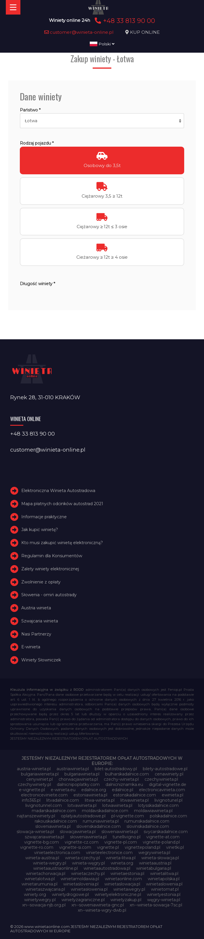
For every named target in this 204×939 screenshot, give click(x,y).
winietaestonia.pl (127, 873)
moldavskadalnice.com (105, 810)
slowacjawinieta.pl (78, 831)
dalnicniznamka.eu (124, 784)
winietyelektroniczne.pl (118, 894)
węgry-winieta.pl (163, 899)
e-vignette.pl (32, 789)
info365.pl (31, 800)
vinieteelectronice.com (109, 852)
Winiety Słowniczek (41, 660)
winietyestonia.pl (163, 894)
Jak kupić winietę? (39, 529)
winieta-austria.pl (42, 857)
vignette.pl (108, 847)
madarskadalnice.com (54, 810)
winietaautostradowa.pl (107, 868)
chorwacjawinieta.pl (78, 779)
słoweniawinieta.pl (88, 836)
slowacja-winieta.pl (35, 831)
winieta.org (122, 863)
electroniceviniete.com (44, 795)
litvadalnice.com (62, 800)
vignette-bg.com (41, 842)
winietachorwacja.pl (45, 873)
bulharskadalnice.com (127, 774)
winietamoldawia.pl (80, 878)
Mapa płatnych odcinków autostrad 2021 (62, 503)
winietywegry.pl (40, 899)
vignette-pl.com (120, 842)
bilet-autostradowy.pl (116, 768)
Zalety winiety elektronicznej (50, 568)
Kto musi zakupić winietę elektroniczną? (62, 542)
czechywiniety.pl (34, 784)
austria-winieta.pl (34, 768)
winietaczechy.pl (88, 873)
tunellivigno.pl (126, 836)
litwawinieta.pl (134, 800)
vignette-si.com (75, 847)
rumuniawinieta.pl (101, 821)
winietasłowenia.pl (89, 889)
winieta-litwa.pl (121, 857)
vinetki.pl (175, 847)
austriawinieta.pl (73, 768)
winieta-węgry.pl (88, 863)
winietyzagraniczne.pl (83, 899)
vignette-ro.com (36, 847)
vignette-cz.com (82, 842)
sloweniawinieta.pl (119, 831)
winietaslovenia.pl (81, 884)
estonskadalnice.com (134, 795)
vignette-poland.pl (161, 842)
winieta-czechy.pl (82, 857)
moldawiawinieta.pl (153, 810)
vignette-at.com (163, 836)
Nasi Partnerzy (36, 634)
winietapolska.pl (164, 878)
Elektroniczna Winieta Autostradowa (58, 490)
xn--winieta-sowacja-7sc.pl (156, 905)
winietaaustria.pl (155, 863)
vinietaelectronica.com (57, 852)
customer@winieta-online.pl (79, 32)
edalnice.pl (122, 789)
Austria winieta (36, 607)
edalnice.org (93, 789)
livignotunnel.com (43, 805)
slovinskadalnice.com (147, 826)
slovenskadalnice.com (98, 826)
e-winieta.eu (63, 789)
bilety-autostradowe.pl (165, 768)
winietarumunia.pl (39, 884)
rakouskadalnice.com (56, 821)
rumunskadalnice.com (146, 821)
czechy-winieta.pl (121, 779)
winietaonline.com (123, 878)
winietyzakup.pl (125, 899)
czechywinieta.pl (161, 779)
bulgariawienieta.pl (40, 774)
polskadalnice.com (168, 816)
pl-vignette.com (127, 816)
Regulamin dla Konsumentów (51, 555)
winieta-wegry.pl (49, 863)
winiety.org (35, 894)
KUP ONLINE (145, 32)
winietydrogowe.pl (70, 894)
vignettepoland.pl (142, 847)
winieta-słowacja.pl (160, 857)
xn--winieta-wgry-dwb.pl (102, 910)
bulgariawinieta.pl (81, 774)
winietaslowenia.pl (164, 884)
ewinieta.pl (172, 795)
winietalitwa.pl (164, 873)
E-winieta (30, 647)
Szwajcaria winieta (39, 621)
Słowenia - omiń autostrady (49, 594)
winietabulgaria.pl (153, 868)
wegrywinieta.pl (154, 852)
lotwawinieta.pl (117, 805)
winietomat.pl (165, 889)
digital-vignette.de (167, 784)
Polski (102, 44)
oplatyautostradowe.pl (83, 816)
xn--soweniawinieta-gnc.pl (97, 905)
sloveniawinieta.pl (53, 826)
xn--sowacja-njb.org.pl (44, 905)
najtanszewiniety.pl (36, 816)
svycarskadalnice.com (166, 831)
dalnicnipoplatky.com (78, 784)
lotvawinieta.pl (82, 805)
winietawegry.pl (129, 889)
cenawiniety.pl (169, 774)
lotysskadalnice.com (158, 805)
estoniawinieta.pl (90, 795)
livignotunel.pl (168, 800)
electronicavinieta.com (162, 789)
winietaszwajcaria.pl (45, 889)
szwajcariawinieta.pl (44, 836)
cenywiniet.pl (39, 779)
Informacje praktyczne (44, 516)
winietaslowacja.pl (122, 884)
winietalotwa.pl (40, 878)
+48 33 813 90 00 (124, 20)
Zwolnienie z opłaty (41, 582)
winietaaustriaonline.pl (55, 868)
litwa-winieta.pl (100, 800)
